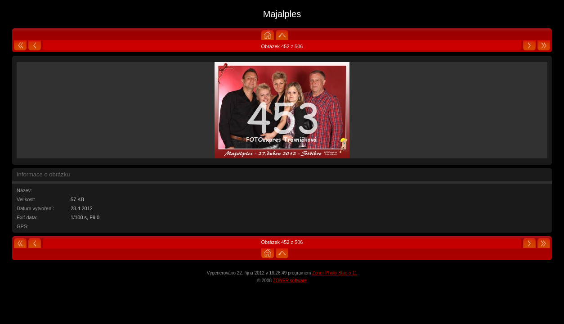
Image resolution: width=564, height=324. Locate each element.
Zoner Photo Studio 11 (334, 272)
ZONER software (290, 280)
